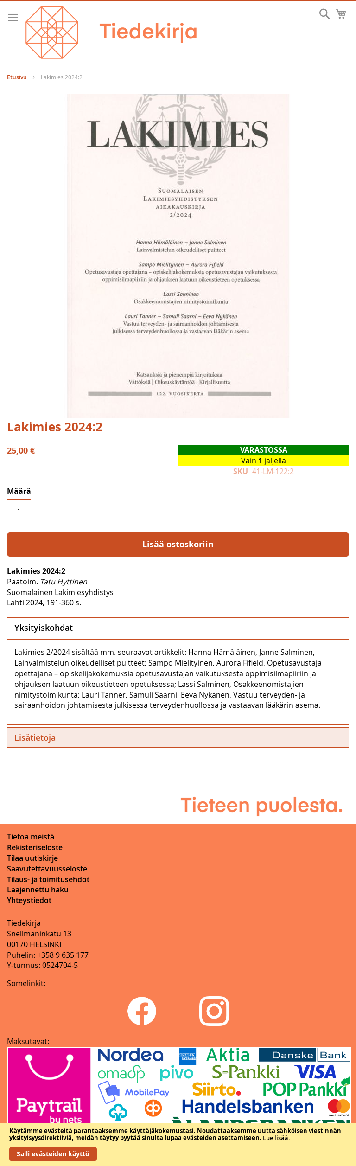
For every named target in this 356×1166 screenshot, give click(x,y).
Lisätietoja (35, 737)
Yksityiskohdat (43, 627)
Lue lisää (275, 1138)
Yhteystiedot (29, 900)
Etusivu (17, 77)
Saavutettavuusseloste (47, 869)
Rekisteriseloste (35, 847)
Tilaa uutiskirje (32, 858)
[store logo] (111, 32)
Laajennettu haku (38, 889)
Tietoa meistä (30, 837)
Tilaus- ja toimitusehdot (48, 879)
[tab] (178, 628)
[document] (178, 1144)
